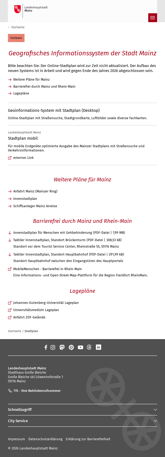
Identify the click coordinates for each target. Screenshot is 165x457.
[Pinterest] (71, 347)
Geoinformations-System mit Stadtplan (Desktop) (54, 110)
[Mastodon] (61, 347)
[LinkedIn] (98, 347)
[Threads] (89, 347)
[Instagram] (52, 347)
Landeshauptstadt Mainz (39, 448)
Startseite (18, 27)
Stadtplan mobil (23, 138)
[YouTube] (80, 347)
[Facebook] (45, 347)
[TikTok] (117, 347)
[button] (16, 38)
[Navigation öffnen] (152, 17)
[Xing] (107, 347)
